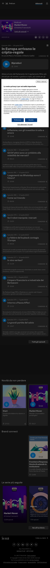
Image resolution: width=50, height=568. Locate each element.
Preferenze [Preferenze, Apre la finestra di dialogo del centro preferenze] (17, 120)
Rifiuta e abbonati (41, 81)
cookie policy (25, 99)
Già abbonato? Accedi (24, 124)
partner (19, 106)
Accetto (31, 120)
